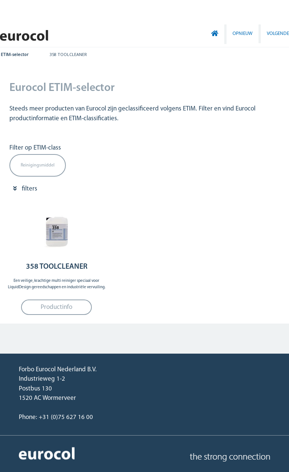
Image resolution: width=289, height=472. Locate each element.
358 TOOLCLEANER (68, 54)
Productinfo (56, 307)
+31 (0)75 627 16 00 (66, 417)
